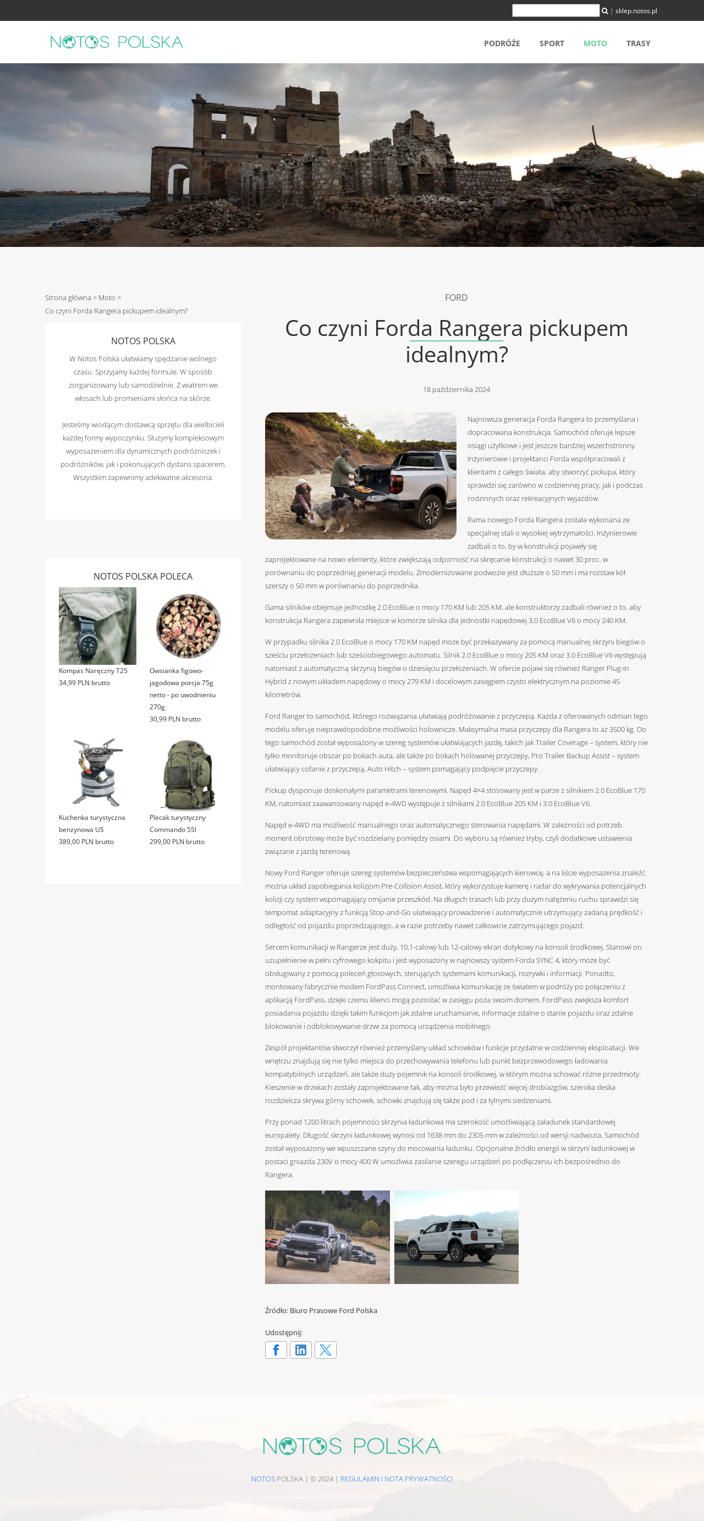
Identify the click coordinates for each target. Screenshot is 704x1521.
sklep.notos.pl (636, 10)
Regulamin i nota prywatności (396, 1479)
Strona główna (68, 297)
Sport (552, 43)
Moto (595, 43)
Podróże (502, 43)
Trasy (638, 43)
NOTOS (263, 1479)
